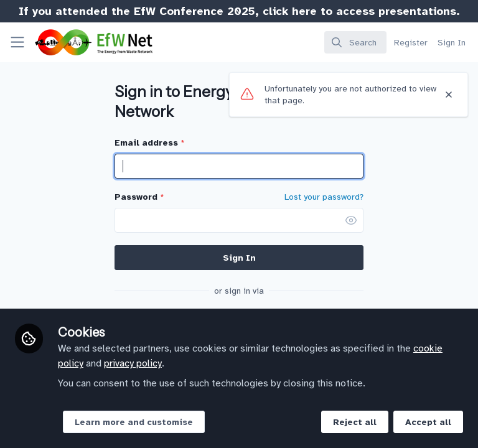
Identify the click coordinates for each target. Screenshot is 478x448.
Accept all (428, 422)
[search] (355, 42)
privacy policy (133, 363)
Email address (149, 143)
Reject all (355, 422)
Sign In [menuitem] (452, 42)
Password (139, 197)
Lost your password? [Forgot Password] (323, 197)
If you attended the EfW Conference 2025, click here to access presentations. (239, 11)
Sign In (239, 258)
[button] (351, 220)
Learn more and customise (134, 422)
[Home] (77, 42)
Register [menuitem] (411, 42)
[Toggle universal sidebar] (17, 42)
